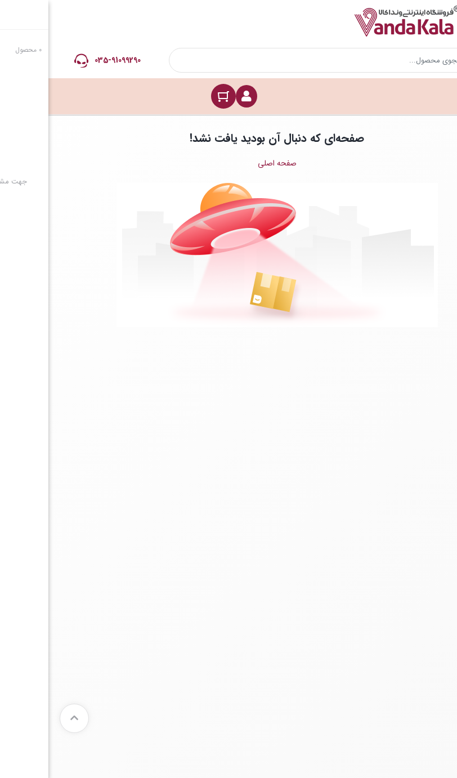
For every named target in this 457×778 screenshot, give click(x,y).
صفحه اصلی (228, 163)
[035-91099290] (33, 60)
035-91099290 (69, 60)
